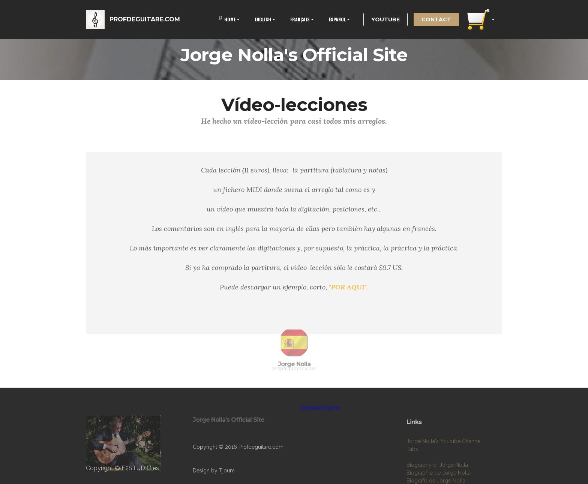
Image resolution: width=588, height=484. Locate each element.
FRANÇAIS (300, 19)
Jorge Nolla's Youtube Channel (444, 454)
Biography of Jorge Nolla (437, 478)
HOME (227, 19)
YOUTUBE (385, 19)
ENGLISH (263, 19)
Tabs (412, 462)
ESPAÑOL (337, 19)
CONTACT (436, 19)
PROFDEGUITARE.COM (145, 19)
